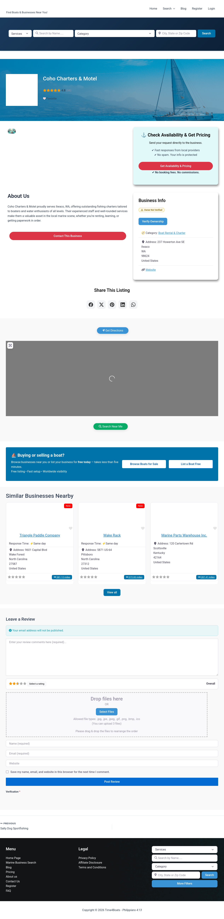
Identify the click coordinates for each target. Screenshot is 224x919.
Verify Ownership (153, 221)
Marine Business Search (21, 862)
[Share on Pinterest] (112, 304)
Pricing (10, 872)
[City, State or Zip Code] (176, 33)
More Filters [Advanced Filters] (184, 883)
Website (151, 269)
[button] (173, 9)
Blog (183, 8)
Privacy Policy (87, 858)
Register (197, 8)
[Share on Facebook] (91, 304)
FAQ (8, 890)
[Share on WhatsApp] (133, 304)
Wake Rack (112, 535)
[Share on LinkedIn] (122, 304)
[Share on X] (101, 304)
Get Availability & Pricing (175, 166)
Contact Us (13, 881)
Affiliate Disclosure (90, 862)
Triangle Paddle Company (39, 535)
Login (211, 8)
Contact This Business (68, 236)
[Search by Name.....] (53, 33)
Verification (13, 791)
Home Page (13, 858)
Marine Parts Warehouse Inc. (184, 535)
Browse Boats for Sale (144, 464)
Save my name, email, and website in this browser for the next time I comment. (60, 772)
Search (169, 9)
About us (11, 876)
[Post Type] (20, 33)
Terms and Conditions (92, 867)
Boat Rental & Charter (171, 233)
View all (112, 592)
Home (153, 8)
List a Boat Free (191, 464)
